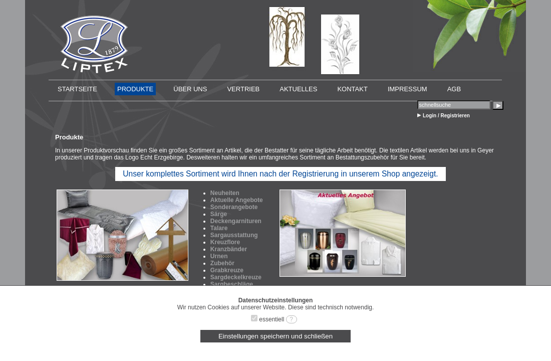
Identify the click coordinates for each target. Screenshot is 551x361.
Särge (218, 214)
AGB (454, 89)
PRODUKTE (135, 89)
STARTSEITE (77, 89)
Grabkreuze (226, 270)
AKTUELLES (298, 89)
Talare (218, 228)
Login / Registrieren (446, 115)
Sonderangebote (234, 207)
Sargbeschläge (231, 284)
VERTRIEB (243, 89)
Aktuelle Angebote (236, 200)
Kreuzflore (225, 242)
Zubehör (222, 263)
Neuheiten (224, 193)
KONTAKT (352, 89)
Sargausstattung (234, 235)
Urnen (219, 256)
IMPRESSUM (407, 89)
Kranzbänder (228, 249)
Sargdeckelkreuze (235, 277)
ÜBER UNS (190, 89)
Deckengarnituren (235, 221)
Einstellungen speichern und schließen (275, 336)
